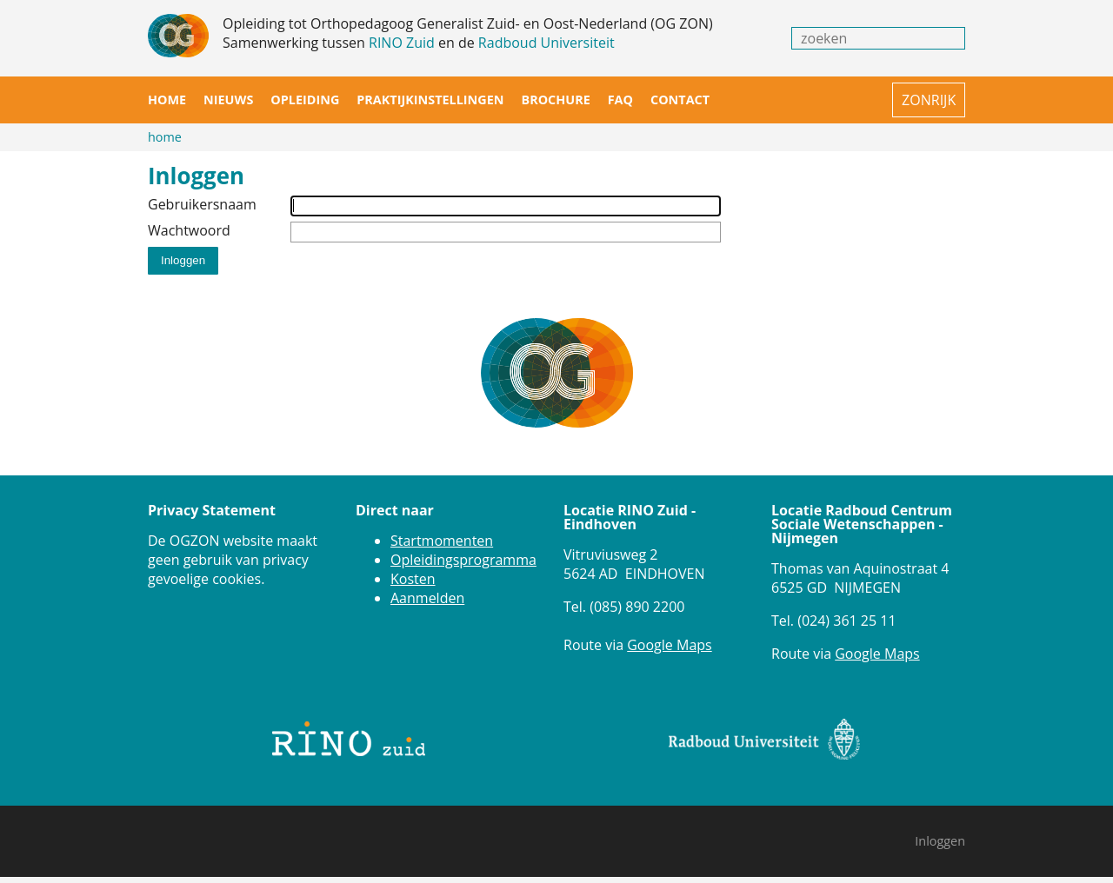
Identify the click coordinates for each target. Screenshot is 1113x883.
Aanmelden (427, 597)
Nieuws (228, 99)
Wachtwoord (189, 230)
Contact (680, 99)
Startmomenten (441, 540)
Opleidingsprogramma (463, 559)
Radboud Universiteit (546, 42)
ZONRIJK (929, 100)
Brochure (555, 99)
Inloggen (940, 841)
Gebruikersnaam (202, 204)
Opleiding (304, 99)
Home (167, 99)
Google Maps (669, 644)
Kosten (413, 578)
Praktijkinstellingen (430, 99)
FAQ (620, 99)
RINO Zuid (402, 42)
